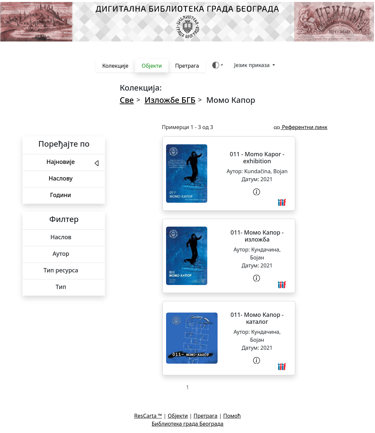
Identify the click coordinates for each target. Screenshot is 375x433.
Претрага (187, 65)
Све (127, 100)
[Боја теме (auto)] (218, 65)
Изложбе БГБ (169, 100)
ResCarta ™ (148, 415)
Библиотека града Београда (187, 423)
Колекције (115, 65)
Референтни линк (300, 127)
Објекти (151, 65)
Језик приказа (252, 65)
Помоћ (232, 415)
